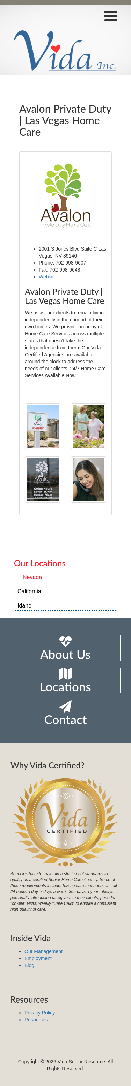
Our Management (43, 951)
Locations (65, 681)
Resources (36, 1019)
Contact (65, 713)
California (29, 591)
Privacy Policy (39, 1013)
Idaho (24, 606)
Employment (38, 958)
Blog (29, 965)
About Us (65, 648)
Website (47, 277)
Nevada (32, 577)
